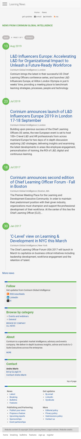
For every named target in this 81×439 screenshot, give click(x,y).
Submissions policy (53, 416)
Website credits (66, 430)
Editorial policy (51, 410)
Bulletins (13, 400)
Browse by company (16, 323)
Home (36, 12)
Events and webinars (19, 316)
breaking (14, 435)
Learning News (17, 4)
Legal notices (52, 430)
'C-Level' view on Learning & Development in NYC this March (38, 238)
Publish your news (18, 410)
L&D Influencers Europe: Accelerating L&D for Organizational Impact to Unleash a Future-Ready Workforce (43, 61)
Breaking (13, 397)
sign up (41, 435)
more (8, 352)
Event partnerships (18, 422)
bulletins (23, 435)
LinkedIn (47, 17)
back (6, 37)
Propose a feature (17, 413)
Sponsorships (16, 419)
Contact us (50, 419)
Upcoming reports (17, 416)
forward (29, 37)
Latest (12, 394)
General (12, 319)
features (32, 435)
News (44, 12)
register (50, 435)
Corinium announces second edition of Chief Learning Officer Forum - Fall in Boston (42, 182)
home (5, 435)
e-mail (37, 17)
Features (13, 403)
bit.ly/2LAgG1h (13, 372)
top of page (71, 381)
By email (49, 394)
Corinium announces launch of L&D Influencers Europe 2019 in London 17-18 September (41, 116)
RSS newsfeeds (17, 294)
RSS (56, 17)
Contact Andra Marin (16, 375)
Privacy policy (51, 413)
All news (10, 326)
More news (8, 273)
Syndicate (49, 400)
